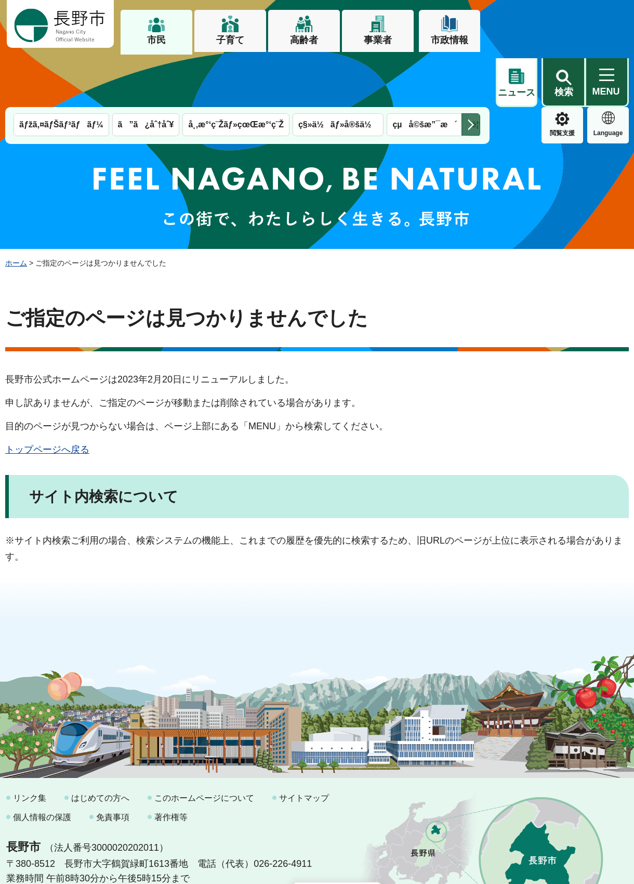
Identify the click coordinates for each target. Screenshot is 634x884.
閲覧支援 (516, 80)
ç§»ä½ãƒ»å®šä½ (338, 71)
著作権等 (171, 763)
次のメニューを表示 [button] (470, 71)
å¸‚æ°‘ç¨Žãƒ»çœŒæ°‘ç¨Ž (236, 71)
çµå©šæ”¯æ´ (424, 71)
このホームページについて (204, 744)
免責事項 (112, 763)
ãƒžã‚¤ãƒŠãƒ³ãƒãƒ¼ (61, 71)
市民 (156, 40)
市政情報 (449, 40)
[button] (563, 24)
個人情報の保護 (42, 763)
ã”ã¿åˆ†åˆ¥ (146, 71)
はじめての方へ (100, 744)
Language (562, 80)
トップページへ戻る (47, 396)
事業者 (378, 40)
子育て (230, 40)
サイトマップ (304, 744)
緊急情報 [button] (608, 78)
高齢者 (304, 40)
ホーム (16, 209)
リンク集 (29, 744)
